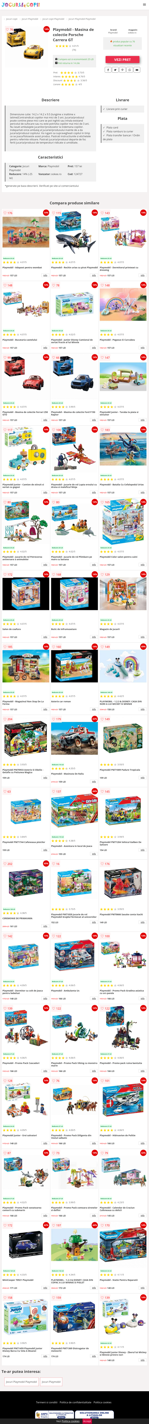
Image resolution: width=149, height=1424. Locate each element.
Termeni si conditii (47, 1402)
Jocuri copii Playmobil (53, 18)
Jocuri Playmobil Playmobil (82, 18)
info (45, 275)
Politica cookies (103, 1402)
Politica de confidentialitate (75, 1402)
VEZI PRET (122, 59)
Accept (87, 1421)
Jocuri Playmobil (30, 18)
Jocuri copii (11, 18)
